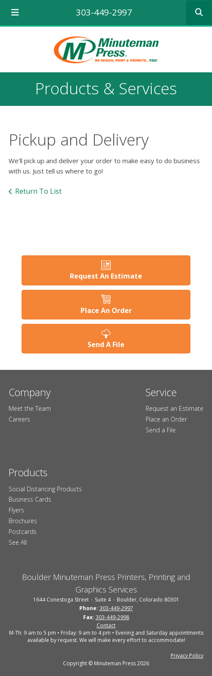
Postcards (23, 531)
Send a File (161, 430)
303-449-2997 (104, 12)
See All (18, 542)
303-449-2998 (112, 617)
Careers (19, 419)
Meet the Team (30, 408)
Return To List (38, 191)
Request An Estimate (106, 276)
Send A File (106, 344)
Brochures (23, 521)
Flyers (16, 510)
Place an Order (166, 419)
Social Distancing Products (45, 489)
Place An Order (106, 310)
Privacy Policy (187, 655)
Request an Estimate (174, 408)
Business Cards (30, 499)
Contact (106, 625)
